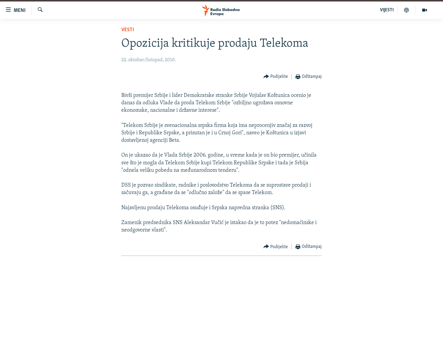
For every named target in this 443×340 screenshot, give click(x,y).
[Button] (275, 77)
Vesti (127, 30)
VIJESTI (387, 10)
